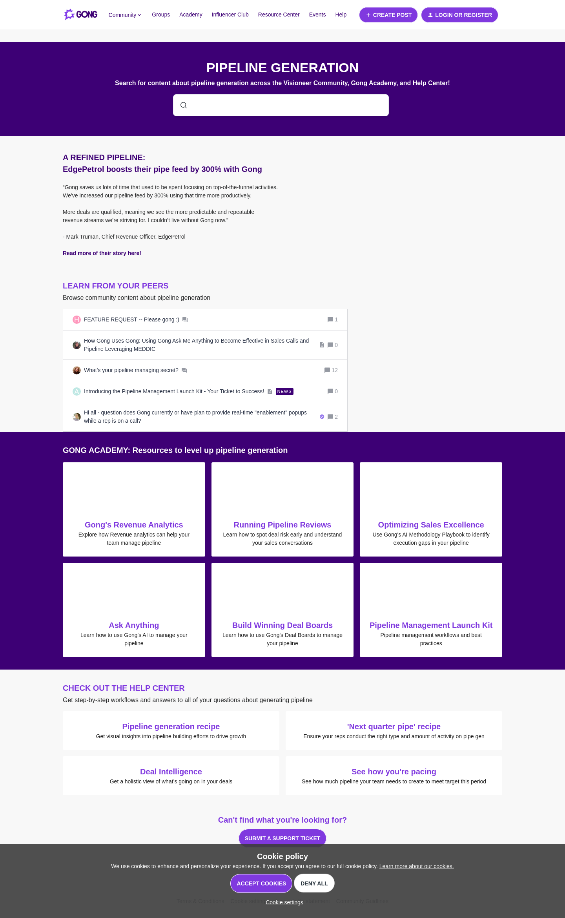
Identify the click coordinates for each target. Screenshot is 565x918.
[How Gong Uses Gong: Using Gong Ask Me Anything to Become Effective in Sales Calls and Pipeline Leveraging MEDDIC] (204, 345)
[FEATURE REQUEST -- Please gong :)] (136, 319)
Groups (161, 14)
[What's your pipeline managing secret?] (135, 370)
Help (340, 14)
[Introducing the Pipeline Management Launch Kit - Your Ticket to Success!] (188, 391)
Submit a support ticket (283, 838)
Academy (190, 14)
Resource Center (279, 14)
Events (317, 14)
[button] (282, 902)
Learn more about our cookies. (416, 866)
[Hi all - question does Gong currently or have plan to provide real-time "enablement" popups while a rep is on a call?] (204, 417)
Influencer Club (230, 14)
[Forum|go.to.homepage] (81, 15)
